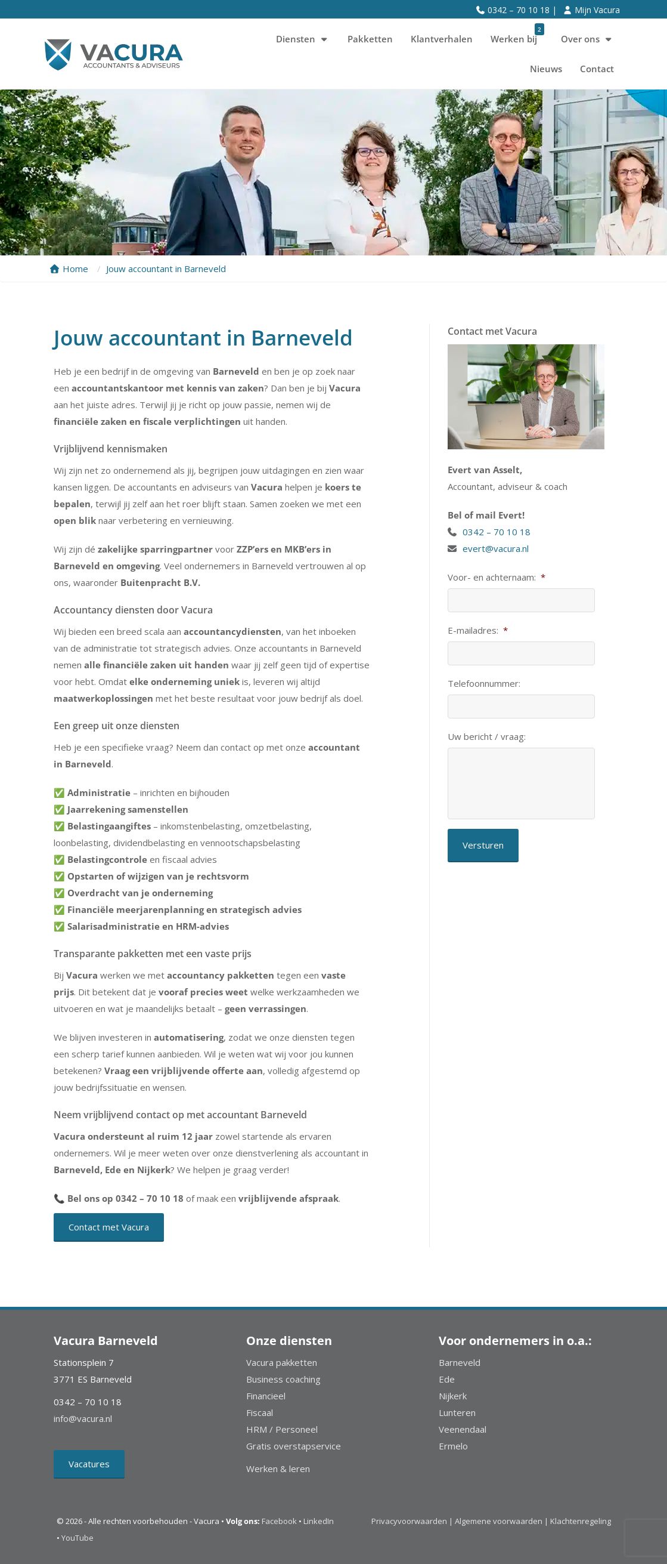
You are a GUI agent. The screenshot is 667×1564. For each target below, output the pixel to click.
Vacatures (89, 1464)
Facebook (279, 1521)
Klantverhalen (442, 39)
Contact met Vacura (109, 1227)
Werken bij (517, 34)
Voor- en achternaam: (496, 577)
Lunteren (457, 1412)
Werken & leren (278, 1468)
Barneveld (459, 1362)
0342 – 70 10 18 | (522, 10)
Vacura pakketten (281, 1362)
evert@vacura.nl (496, 548)
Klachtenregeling (580, 1521)
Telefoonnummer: (484, 683)
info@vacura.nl (83, 1418)
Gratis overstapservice (293, 1446)
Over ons (587, 39)
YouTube (77, 1537)
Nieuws (546, 69)
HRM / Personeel (282, 1429)
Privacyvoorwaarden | (413, 1521)
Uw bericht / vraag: (487, 736)
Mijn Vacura (597, 10)
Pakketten (370, 39)
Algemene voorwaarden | (501, 1521)
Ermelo (453, 1446)
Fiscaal (259, 1412)
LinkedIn (318, 1521)
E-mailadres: (478, 630)
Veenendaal (462, 1429)
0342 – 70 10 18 (498, 532)
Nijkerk (453, 1396)
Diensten (303, 39)
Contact (597, 69)
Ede (447, 1379)
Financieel (266, 1396)
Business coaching (283, 1379)
